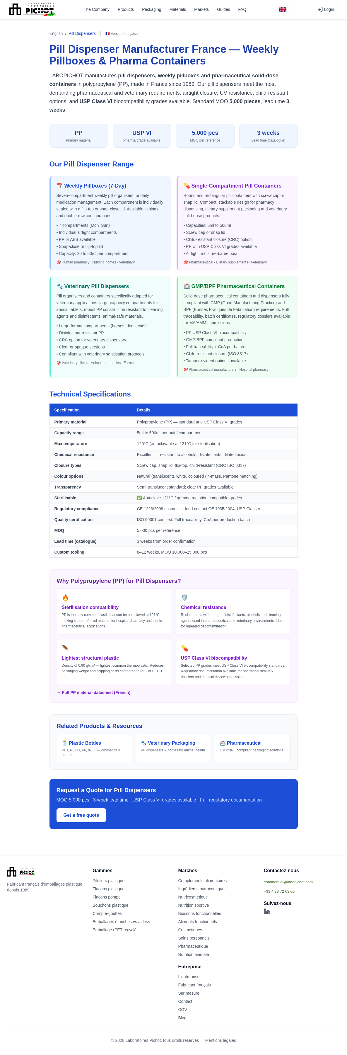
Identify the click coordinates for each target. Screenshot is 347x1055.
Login (325, 9)
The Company (97, 9)
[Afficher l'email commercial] (302, 882)
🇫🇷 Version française (121, 34)
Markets (201, 9)
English (56, 33)
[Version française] (283, 9)
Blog (182, 1017)
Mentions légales (220, 1040)
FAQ (242, 9)
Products (126, 9)
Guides (223, 9)
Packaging (151, 9)
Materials (178, 9)
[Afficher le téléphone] (302, 891)
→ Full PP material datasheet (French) (94, 692)
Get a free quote (81, 815)
